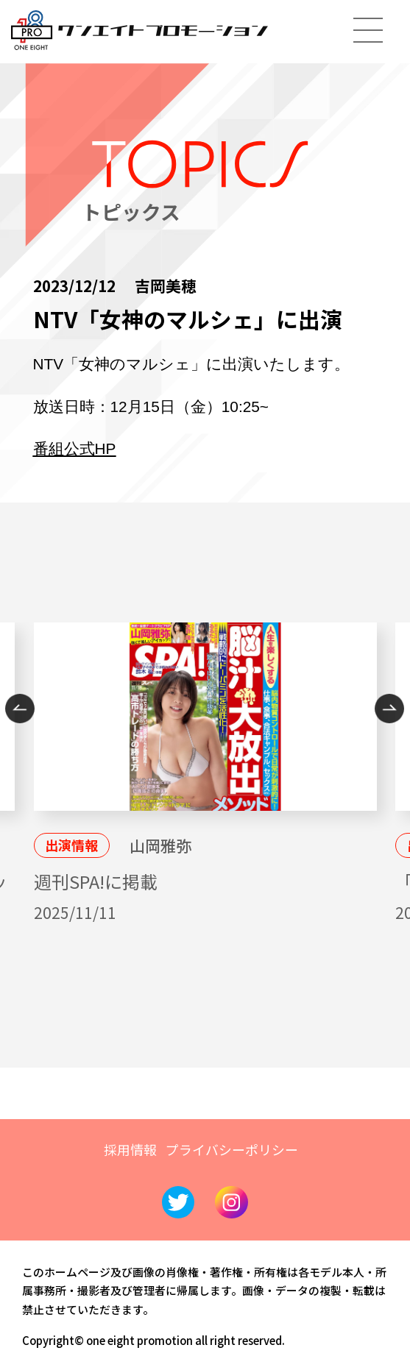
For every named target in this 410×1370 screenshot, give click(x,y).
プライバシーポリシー (232, 1149)
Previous (20, 708)
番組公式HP (74, 448)
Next (389, 708)
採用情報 (130, 1149)
